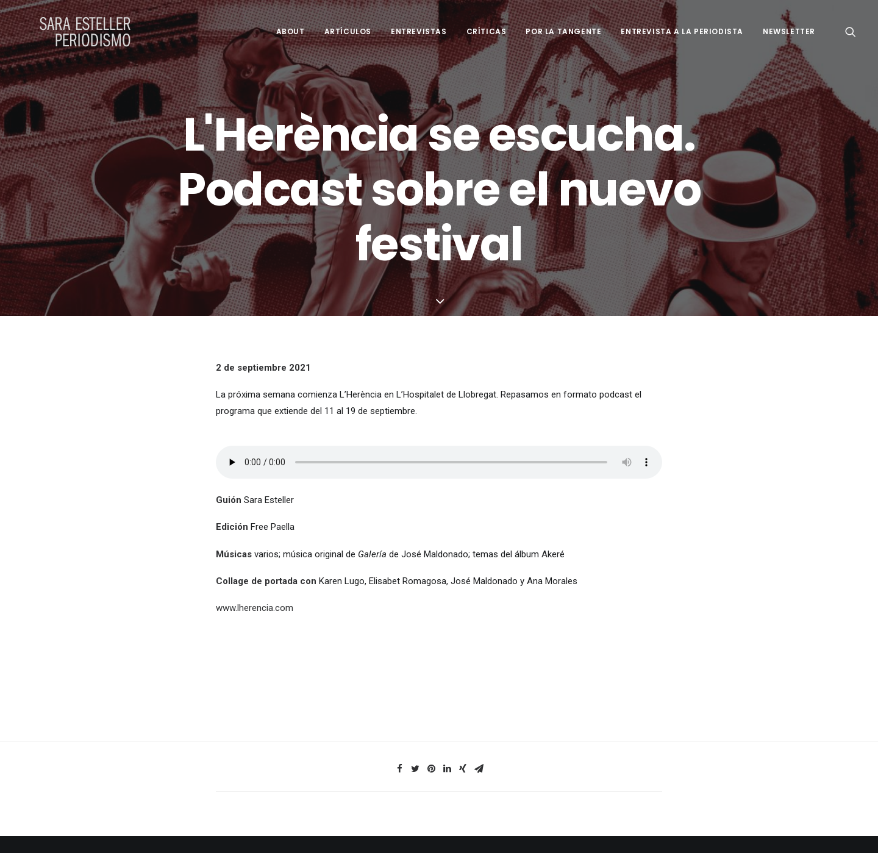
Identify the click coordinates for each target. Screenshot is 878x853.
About (290, 31)
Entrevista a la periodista (682, 31)
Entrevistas (419, 31)
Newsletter (789, 31)
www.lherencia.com (254, 607)
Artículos (347, 31)
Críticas (486, 31)
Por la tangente (563, 31)
